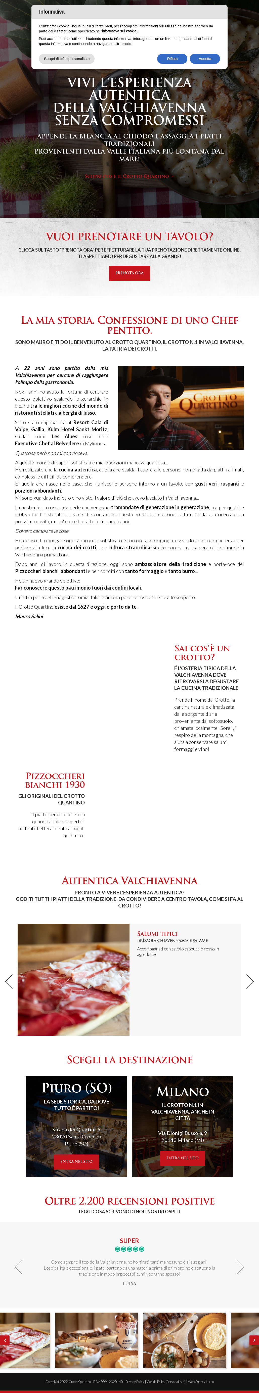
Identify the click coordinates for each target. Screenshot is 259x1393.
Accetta (205, 59)
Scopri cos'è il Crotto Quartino (127, 176)
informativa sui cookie (119, 31)
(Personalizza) (175, 1382)
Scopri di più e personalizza (67, 59)
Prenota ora (129, 273)
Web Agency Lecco (201, 1382)
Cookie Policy (156, 1382)
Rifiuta (172, 59)
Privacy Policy (134, 1382)
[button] (9, 981)
